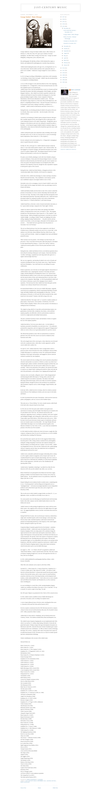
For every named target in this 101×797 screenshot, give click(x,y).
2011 (63, 70)
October (66, 48)
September (66, 51)
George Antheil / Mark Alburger (71, 34)
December (66, 28)
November (66, 46)
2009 (63, 75)
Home (39, 788)
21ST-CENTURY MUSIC (50, 7)
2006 (63, 79)
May (65, 55)
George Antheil (51, 780)
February (66, 62)
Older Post (55, 788)
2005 (63, 82)
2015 (63, 21)
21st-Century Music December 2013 (35, 780)
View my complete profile (68, 149)
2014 (63, 24)
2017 (63, 17)
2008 (63, 77)
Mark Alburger (25, 782)
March (65, 60)
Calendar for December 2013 (70, 41)
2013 (63, 26)
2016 (63, 19)
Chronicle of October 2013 (69, 43)
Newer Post (23, 788)
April (65, 58)
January (66, 65)
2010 (63, 72)
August (65, 53)
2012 (63, 68)
